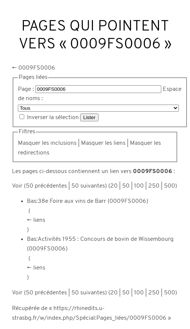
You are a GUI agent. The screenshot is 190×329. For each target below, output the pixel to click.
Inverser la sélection (53, 118)
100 (139, 186)
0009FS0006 (36, 68)
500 (169, 186)
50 (126, 186)
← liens (36, 220)
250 (153, 186)
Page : (26, 89)
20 (114, 186)
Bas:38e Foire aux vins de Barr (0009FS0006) (87, 201)
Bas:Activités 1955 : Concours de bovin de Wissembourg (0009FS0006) (100, 244)
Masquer (29, 143)
